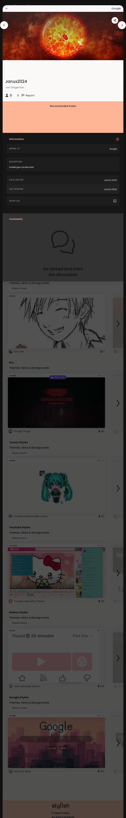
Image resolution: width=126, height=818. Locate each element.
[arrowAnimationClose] (4, 25)
